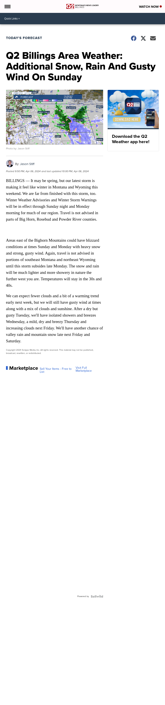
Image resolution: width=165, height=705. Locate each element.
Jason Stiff (27, 164)
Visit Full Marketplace (84, 369)
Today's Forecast (24, 37)
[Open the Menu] (7, 6)
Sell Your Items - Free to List (56, 370)
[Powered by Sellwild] (97, 596)
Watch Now (150, 6)
